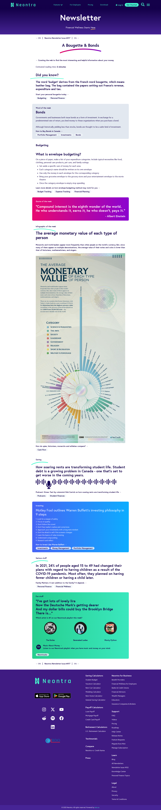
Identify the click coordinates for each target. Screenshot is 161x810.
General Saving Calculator (95, 700)
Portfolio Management (47, 135)
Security (115, 795)
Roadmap (115, 728)
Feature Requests (118, 740)
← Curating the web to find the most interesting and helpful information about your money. (75, 60)
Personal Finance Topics (121, 775)
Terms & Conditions (119, 799)
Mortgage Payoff (92, 716)
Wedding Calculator (93, 692)
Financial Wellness (63, 586)
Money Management (60, 548)
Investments (66, 135)
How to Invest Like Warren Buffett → (51, 544)
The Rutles (50, 631)
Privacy (114, 791)
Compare (90, 746)
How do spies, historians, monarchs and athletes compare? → (62, 446)
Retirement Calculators (96, 727)
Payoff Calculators (94, 707)
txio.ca (97, 807)
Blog (113, 759)
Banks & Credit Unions (120, 688)
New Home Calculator (94, 696)
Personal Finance (58, 98)
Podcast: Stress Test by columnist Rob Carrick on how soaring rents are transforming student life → (78, 492)
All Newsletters (117, 763)
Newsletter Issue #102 (120, 767)
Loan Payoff (90, 711)
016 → (76, 38)
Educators (115, 700)
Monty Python (110, 631)
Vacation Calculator (93, 684)
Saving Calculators (94, 675)
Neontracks (42, 654)
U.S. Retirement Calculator (96, 731)
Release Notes (117, 736)
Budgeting (42, 98)
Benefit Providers (118, 680)
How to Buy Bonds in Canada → (49, 131)
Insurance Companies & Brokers (124, 704)
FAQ (113, 716)
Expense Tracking (63, 191)
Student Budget (91, 680)
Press (88, 758)
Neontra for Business (122, 675)
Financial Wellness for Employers (124, 684)
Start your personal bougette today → (52, 94)
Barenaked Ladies (80, 631)
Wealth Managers (118, 696)
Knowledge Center (119, 771)
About (114, 787)
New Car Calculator (93, 688)
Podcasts (42, 496)
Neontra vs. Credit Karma (95, 750)
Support (115, 711)
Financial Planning (82, 191)
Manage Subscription (120, 748)
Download (104, 5)
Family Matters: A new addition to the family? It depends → (61, 583)
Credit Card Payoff (93, 720)
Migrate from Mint (118, 744)
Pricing (90, 5)
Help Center (116, 732)
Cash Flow (42, 449)
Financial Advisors (118, 692)
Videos (114, 720)
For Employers (75, 5)
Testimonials (91, 738)
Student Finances (57, 496)
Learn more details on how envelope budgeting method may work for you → (68, 188)
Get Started (132, 5)
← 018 (38, 38)
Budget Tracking (44, 191)
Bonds (78, 135)
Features (57, 5)
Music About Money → (52, 645)
